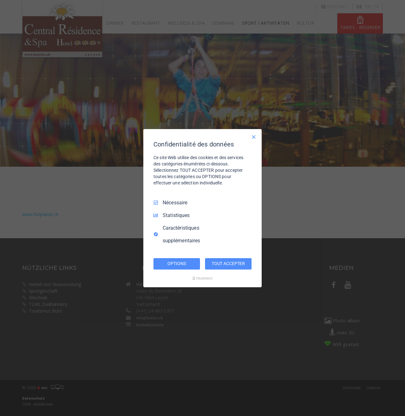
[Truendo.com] (202, 278)
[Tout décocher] (254, 137)
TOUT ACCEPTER (228, 263)
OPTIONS (176, 263)
